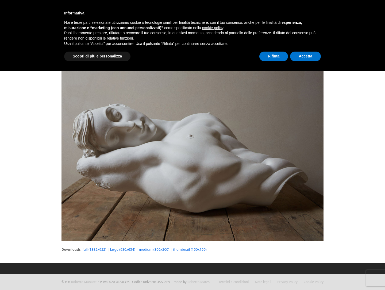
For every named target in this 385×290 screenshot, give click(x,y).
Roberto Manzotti (84, 282)
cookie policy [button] (212, 28)
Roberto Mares (198, 282)
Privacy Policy (287, 282)
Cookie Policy (314, 282)
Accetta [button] (305, 56)
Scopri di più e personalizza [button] (97, 56)
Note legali (263, 282)
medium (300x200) (154, 249)
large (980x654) (122, 249)
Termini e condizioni (234, 282)
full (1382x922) (94, 249)
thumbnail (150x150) (190, 249)
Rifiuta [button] (274, 56)
